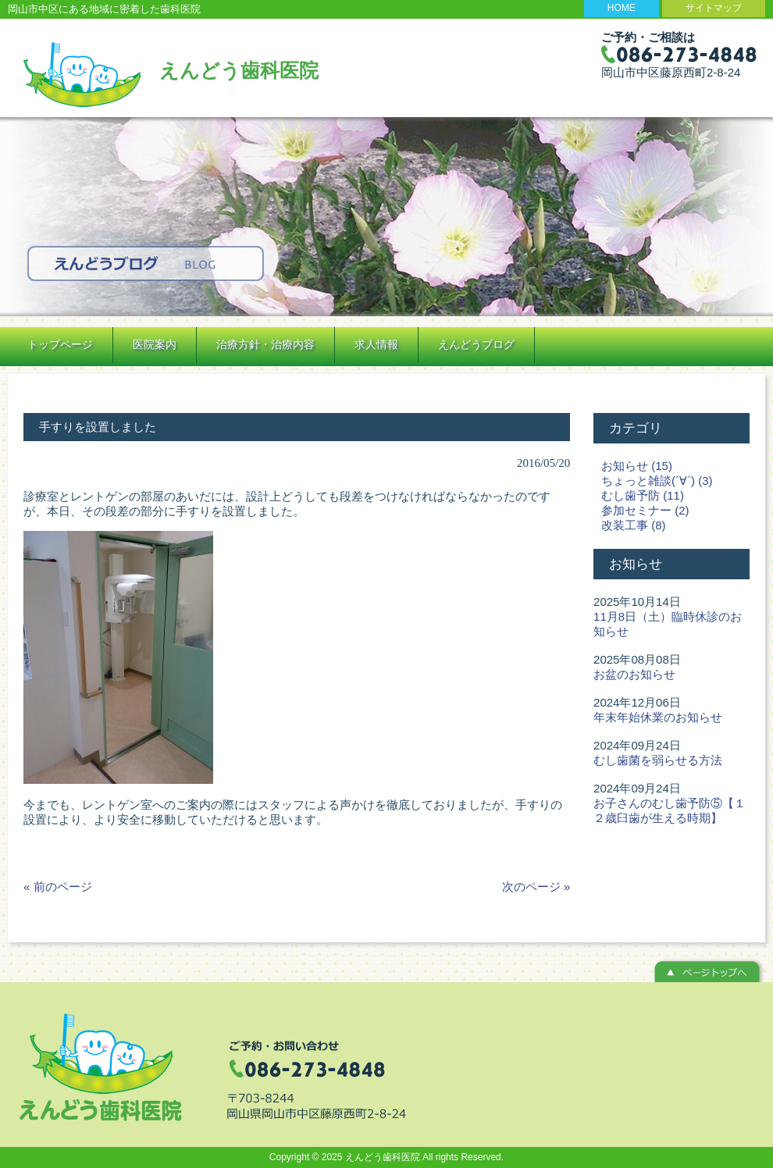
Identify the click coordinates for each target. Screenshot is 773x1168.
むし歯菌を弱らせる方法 (657, 760)
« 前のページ (57, 886)
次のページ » (536, 886)
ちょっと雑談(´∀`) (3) (656, 480)
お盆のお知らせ (634, 674)
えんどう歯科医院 (239, 70)
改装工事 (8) (633, 525)
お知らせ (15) (636, 465)
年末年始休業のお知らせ (657, 717)
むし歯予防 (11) (642, 495)
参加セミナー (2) (645, 510)
